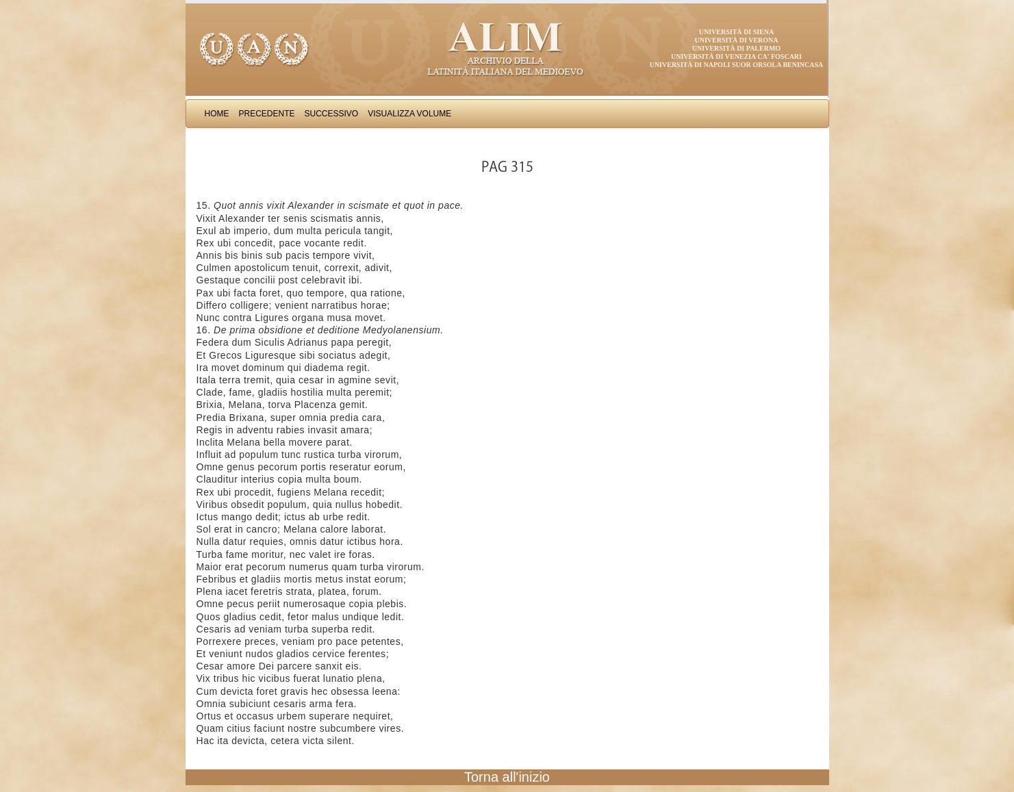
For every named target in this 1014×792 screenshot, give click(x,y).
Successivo (332, 113)
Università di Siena (736, 32)
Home (217, 113)
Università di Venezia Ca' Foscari (736, 56)
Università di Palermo (736, 48)
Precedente (267, 113)
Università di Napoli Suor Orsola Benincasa (737, 64)
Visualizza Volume (409, 113)
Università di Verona (736, 40)
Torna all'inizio (507, 776)
